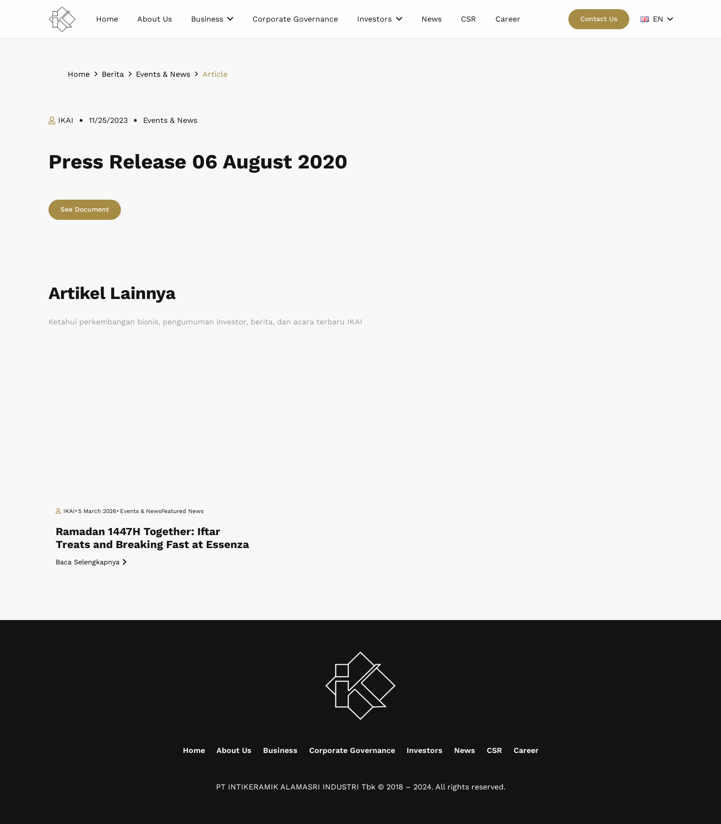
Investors (425, 750)
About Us (234, 750)
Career (526, 750)
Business (280, 750)
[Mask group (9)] (62, 19)
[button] (656, 19)
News (464, 750)
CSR (494, 750)
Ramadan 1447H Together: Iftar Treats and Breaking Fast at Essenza (152, 537)
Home (194, 750)
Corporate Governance (352, 750)
